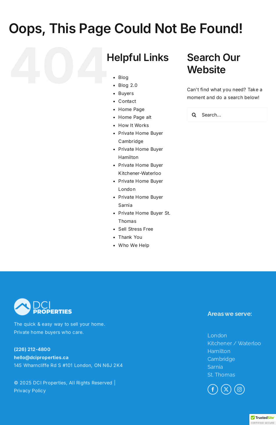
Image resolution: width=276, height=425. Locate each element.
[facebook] (213, 390)
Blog (123, 77)
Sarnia (215, 368)
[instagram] (239, 390)
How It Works (133, 125)
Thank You (130, 237)
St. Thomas (221, 376)
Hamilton (219, 352)
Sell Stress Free (135, 229)
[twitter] (226, 390)
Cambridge (221, 360)
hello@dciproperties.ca (41, 359)
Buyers (125, 93)
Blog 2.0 (127, 85)
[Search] (194, 114)
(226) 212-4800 (32, 351)
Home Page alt (134, 117)
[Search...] (227, 114)
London (217, 337)
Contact (127, 101)
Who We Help (133, 245)
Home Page (131, 109)
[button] (262, 419)
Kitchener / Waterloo (234, 345)
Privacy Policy (30, 392)
